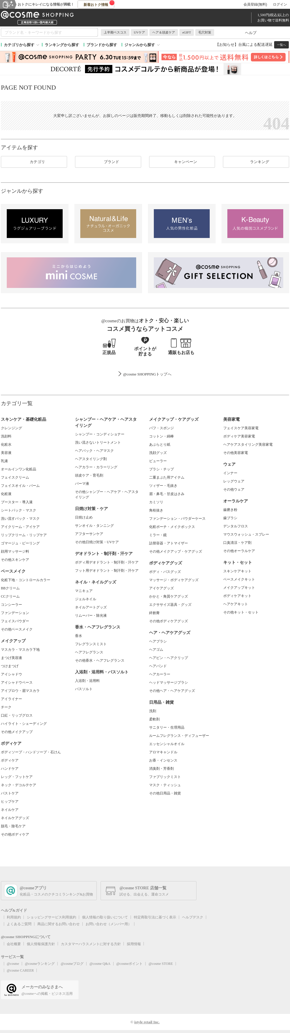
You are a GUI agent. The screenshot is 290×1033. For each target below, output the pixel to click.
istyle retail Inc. (146, 1022)
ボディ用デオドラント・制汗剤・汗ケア (107, 562)
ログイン (280, 4)
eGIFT (186, 32)
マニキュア (84, 591)
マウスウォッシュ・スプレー (246, 534)
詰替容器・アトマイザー (168, 543)
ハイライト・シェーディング (24, 724)
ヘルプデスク (192, 917)
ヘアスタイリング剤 (91, 459)
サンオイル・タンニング (94, 526)
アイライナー (11, 699)
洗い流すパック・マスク (20, 518)
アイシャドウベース (17, 682)
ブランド (108, 162)
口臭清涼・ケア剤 (237, 543)
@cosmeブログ (72, 964)
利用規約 (14, 917)
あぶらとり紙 (159, 444)
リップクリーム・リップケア (24, 535)
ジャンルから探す (139, 45)
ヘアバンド (158, 666)
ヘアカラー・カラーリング (96, 467)
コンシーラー (11, 605)
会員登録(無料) (255, 4)
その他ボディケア (15, 834)
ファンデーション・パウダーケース (177, 518)
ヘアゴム (156, 650)
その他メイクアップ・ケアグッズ (175, 551)
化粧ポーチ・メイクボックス (172, 527)
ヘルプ (250, 33)
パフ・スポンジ (161, 428)
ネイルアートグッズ (91, 607)
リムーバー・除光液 (91, 615)
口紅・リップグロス (17, 715)
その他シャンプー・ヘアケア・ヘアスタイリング (107, 494)
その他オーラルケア (239, 551)
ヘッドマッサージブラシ (168, 682)
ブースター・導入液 (17, 502)
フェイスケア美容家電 (241, 428)
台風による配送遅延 (255, 44)
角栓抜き (156, 510)
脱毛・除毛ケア (13, 826)
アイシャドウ (11, 674)
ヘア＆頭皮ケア (163, 32)
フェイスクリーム (15, 477)
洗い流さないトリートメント (98, 442)
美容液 (6, 453)
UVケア (139, 32)
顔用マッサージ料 (15, 551)
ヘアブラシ (158, 641)
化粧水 (6, 444)
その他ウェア (233, 489)
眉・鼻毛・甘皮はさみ (166, 494)
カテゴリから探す (19, 45)
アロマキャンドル (163, 752)
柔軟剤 (154, 719)
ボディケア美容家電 (239, 436)
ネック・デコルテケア (18, 785)
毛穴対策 (204, 32)
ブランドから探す (101, 45)
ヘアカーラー (159, 674)
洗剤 (152, 711)
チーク (6, 707)
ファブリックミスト (165, 777)
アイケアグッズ (161, 588)
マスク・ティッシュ (165, 785)
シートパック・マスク (18, 510)
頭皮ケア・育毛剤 (89, 475)
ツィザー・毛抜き (163, 486)
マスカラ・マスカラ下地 (20, 650)
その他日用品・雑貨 (165, 793)
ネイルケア (10, 810)
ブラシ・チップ (161, 469)
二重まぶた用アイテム (166, 477)
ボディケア (10, 760)
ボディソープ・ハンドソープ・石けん (31, 752)
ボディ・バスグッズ (165, 572)
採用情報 (134, 944)
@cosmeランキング (40, 964)
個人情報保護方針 (41, 944)
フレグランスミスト (91, 644)
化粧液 (6, 494)
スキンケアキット (237, 571)
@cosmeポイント (129, 964)
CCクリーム (10, 596)
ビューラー (158, 461)
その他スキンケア (15, 560)
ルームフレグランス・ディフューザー (179, 736)
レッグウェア (233, 481)
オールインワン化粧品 (18, 469)
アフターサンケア (89, 534)
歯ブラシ (230, 518)
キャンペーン (182, 162)
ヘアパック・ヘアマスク (94, 451)
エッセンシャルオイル (166, 744)
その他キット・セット (241, 612)
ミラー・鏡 (158, 535)
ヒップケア (10, 801)
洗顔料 (6, 436)
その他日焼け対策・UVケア (97, 542)
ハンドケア (10, 769)
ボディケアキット (237, 596)
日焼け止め (84, 517)
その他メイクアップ (17, 732)
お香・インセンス (163, 760)
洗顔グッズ (158, 453)
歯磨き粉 (230, 510)
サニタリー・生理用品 (166, 727)
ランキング (256, 162)
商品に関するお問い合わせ (58, 924)
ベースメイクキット (239, 579)
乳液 (4, 461)
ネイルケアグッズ (15, 818)
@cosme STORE (161, 964)
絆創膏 (154, 613)
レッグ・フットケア (17, 777)
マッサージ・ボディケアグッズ (174, 580)
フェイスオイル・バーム (20, 486)
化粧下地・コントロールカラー (25, 580)
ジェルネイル (85, 599)
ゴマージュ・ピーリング (20, 543)
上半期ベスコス (115, 32)
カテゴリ (34, 162)
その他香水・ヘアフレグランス (99, 660)
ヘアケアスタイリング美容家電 (248, 444)
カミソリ (156, 502)
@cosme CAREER (20, 970)
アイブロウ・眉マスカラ (20, 691)
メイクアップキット (239, 588)
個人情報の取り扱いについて (105, 917)
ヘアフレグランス (89, 652)
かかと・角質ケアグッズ (168, 596)
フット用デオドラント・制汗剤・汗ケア (107, 571)
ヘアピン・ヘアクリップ (168, 658)
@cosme (13, 964)
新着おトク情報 (99, 3)
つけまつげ (10, 666)
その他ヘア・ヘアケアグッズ (172, 691)
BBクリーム (10, 588)
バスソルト (84, 689)
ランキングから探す (62, 45)
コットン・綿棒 (161, 436)
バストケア (10, 793)
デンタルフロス (235, 526)
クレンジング (11, 428)
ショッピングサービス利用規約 (51, 917)
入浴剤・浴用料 (87, 681)
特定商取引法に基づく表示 (155, 917)
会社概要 (14, 944)
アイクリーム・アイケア (20, 527)
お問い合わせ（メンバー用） (108, 924)
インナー (230, 473)
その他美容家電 (235, 453)
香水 (78, 636)
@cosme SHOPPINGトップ (145, 374)
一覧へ (281, 44)
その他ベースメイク (17, 629)
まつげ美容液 (11, 658)
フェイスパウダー (15, 621)
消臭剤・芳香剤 (161, 769)
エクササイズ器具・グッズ (170, 605)
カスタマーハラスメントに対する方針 (91, 944)
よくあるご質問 (19, 924)
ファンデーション (15, 613)
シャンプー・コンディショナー (99, 434)
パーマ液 (82, 484)
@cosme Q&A (99, 964)
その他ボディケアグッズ (168, 621)
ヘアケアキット (235, 604)
